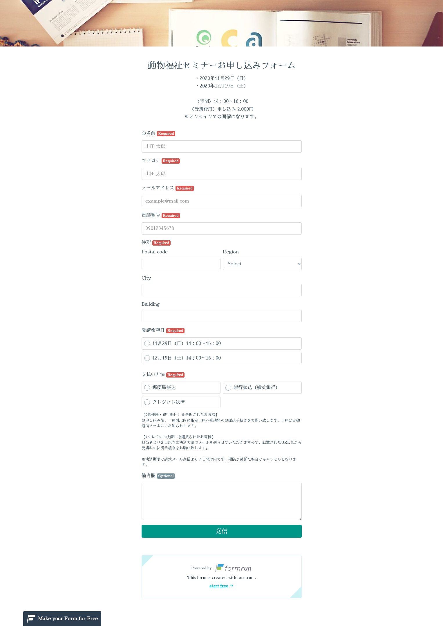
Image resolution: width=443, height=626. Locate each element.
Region (231, 252)
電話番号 (161, 215)
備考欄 (158, 476)
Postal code (155, 252)
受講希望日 (163, 330)
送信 (221, 531)
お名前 (159, 133)
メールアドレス (168, 188)
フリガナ (161, 161)
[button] (222, 576)
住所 (156, 243)
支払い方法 (163, 375)
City (146, 278)
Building (151, 304)
